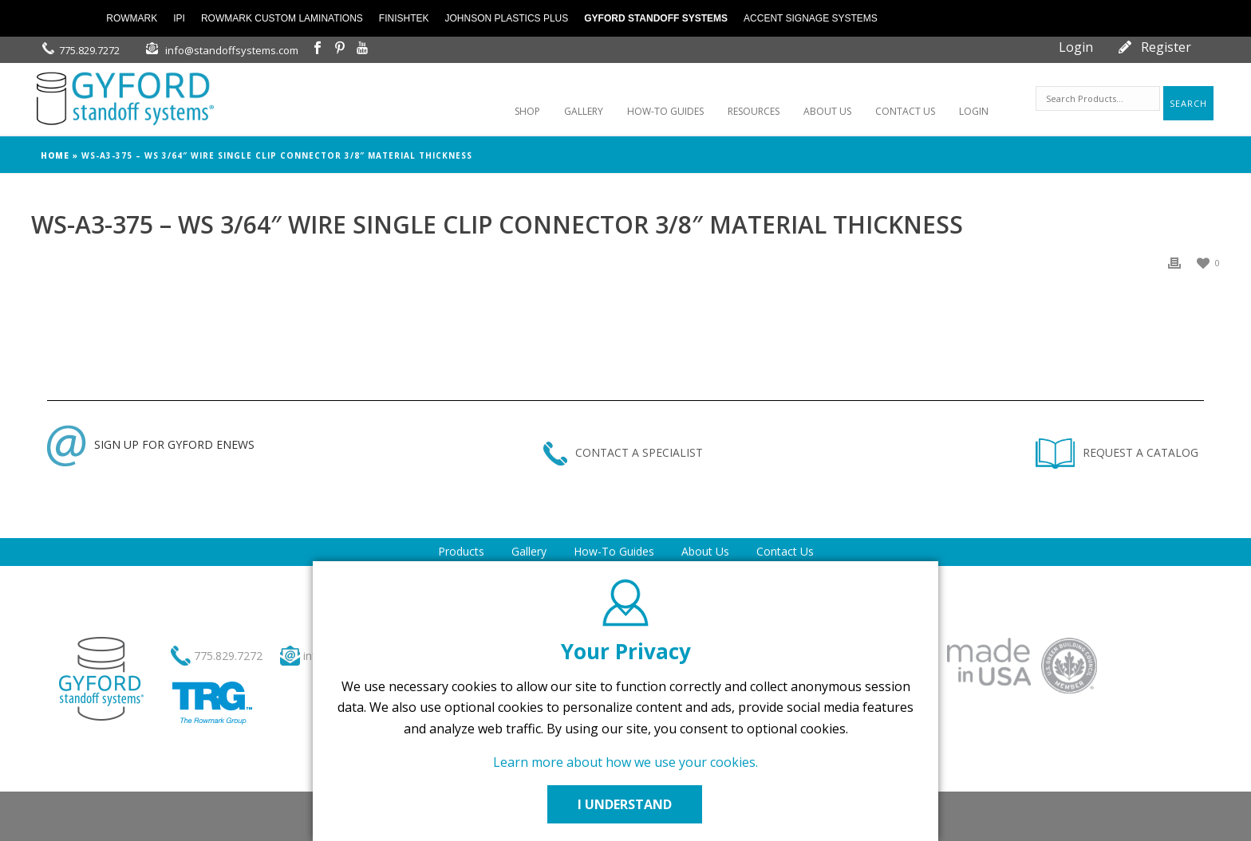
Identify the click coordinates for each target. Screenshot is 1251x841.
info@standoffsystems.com (231, 50)
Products (461, 551)
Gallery (529, 551)
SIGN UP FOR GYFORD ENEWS (151, 444)
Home (55, 155)
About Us (705, 551)
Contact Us (785, 551)
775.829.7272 (89, 50)
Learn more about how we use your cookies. (625, 762)
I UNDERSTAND (625, 804)
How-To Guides (614, 551)
